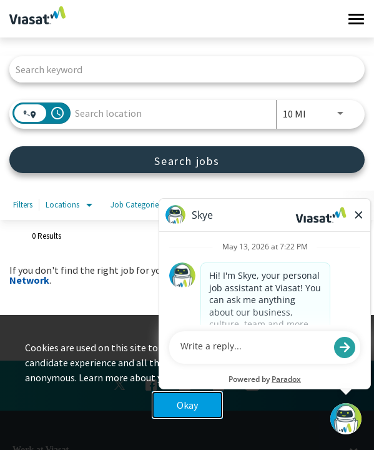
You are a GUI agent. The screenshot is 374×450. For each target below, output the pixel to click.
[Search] (187, 159)
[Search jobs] (187, 159)
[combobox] (181, 69)
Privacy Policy (264, 377)
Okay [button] (187, 405)
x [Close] (352, 357)
